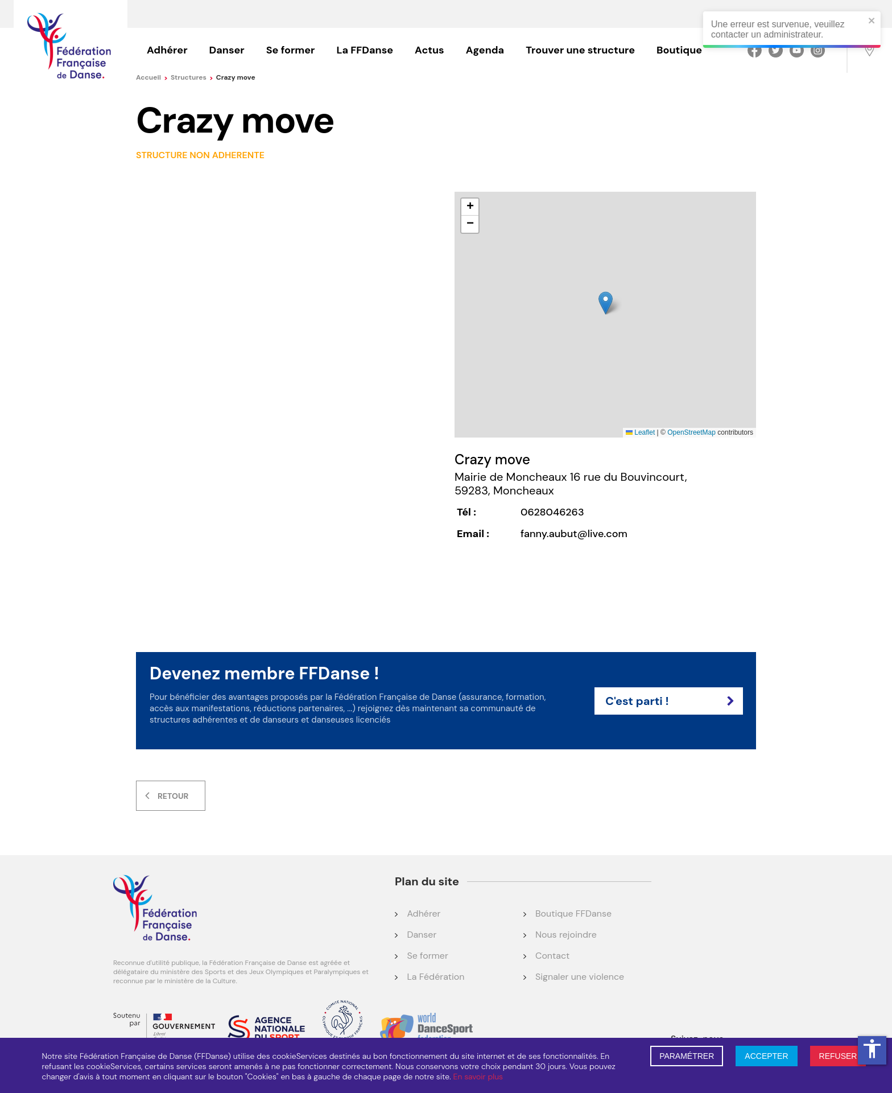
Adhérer (167, 50)
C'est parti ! (669, 701)
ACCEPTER (766, 1056)
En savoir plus (478, 1076)
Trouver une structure (580, 50)
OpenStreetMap (691, 432)
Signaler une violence (579, 977)
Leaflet (640, 432)
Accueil (152, 77)
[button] (605, 303)
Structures (192, 77)
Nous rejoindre (566, 935)
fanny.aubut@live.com (574, 534)
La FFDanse (364, 50)
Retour (173, 796)
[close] (878, 21)
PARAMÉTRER (686, 1056)
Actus (429, 50)
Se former (290, 50)
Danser (227, 50)
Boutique (679, 50)
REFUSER (838, 1056)
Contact (552, 956)
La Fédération (435, 977)
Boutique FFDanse (573, 913)
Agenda (485, 50)
